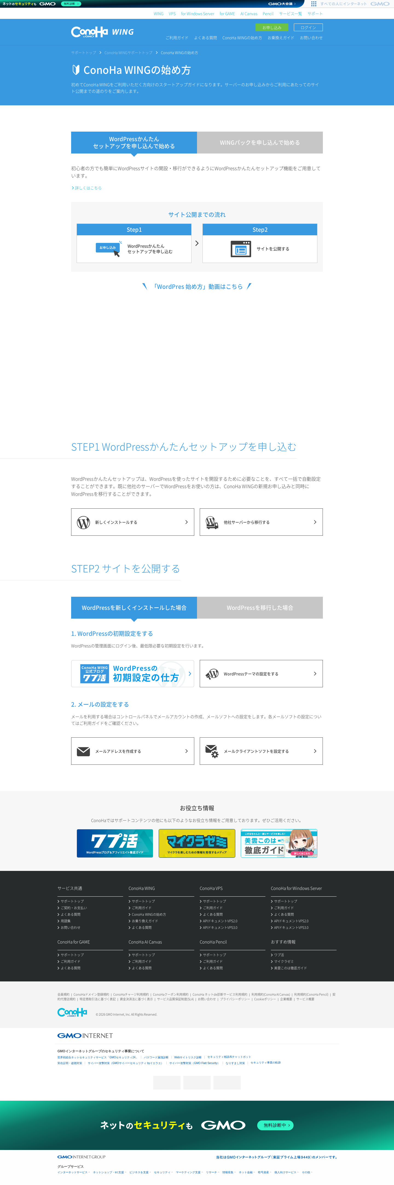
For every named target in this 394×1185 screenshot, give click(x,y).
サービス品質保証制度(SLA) (175, 999)
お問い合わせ (311, 37)
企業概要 (286, 999)
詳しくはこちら (88, 187)
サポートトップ (83, 52)
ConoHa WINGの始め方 (242, 37)
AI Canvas (249, 13)
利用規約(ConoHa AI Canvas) (270, 994)
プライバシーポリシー (235, 999)
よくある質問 (205, 37)
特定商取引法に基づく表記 (98, 999)
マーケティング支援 (188, 1172)
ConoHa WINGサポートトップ (128, 52)
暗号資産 (263, 1172)
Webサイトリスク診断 (188, 1057)
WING (158, 13)
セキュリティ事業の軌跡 (266, 1062)
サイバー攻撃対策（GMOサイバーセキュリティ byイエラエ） (126, 1063)
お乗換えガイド (281, 37)
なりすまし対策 (235, 1063)
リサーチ (211, 1172)
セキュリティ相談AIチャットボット (229, 1056)
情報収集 (227, 1172)
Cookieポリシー (265, 999)
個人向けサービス (285, 1172)
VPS (172, 13)
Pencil (268, 13)
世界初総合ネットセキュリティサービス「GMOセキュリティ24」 (97, 1057)
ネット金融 (246, 1172)
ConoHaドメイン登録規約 (91, 994)
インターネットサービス (72, 1172)
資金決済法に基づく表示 (136, 999)
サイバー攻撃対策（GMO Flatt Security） (194, 1063)
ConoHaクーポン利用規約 (171, 994)
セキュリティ (162, 1172)
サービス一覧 (290, 13)
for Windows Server (197, 13)
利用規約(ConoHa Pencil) (311, 994)
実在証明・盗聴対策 (69, 1063)
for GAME (227, 13)
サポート (315, 13)
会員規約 (63, 994)
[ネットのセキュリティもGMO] (42, 4)
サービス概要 (305, 999)
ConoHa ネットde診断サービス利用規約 (220, 994)
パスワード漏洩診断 (156, 1057)
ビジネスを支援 (139, 1172)
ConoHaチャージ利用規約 (131, 994)
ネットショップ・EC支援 (108, 1172)
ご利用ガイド (177, 37)
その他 (306, 1172)
